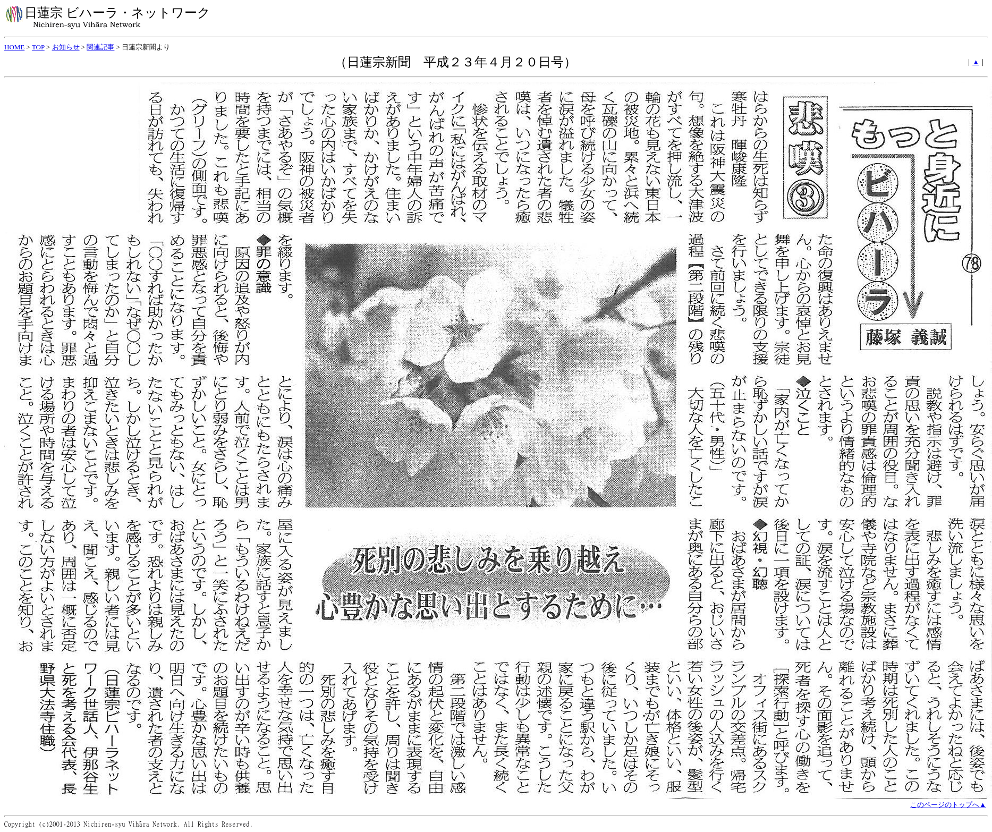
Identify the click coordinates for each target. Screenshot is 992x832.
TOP (38, 47)
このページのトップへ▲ (948, 805)
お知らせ (66, 47)
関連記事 (100, 47)
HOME (14, 47)
